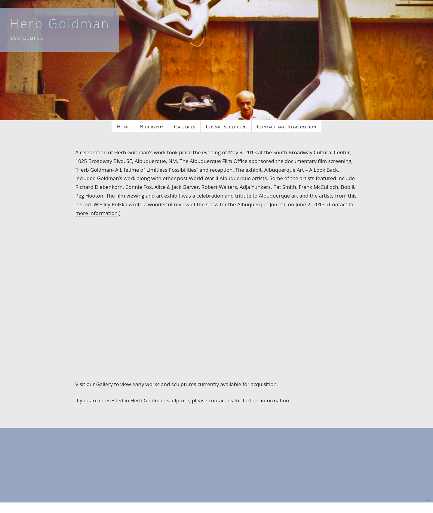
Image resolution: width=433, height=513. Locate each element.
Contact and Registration (286, 126)
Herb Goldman (60, 23)
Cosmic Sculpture (226, 126)
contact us (221, 400)
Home (123, 126)
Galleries (184, 126)
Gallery (104, 384)
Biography (152, 126)
